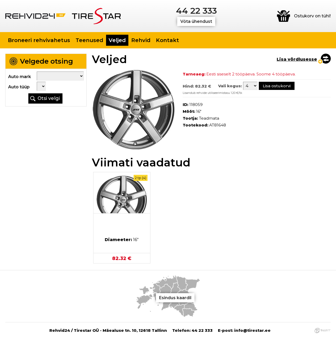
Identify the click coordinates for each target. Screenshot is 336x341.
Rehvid (140, 40)
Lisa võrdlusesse (297, 59)
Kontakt (167, 40)
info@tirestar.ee (252, 330)
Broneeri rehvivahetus (39, 40)
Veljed (117, 40)
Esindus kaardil (175, 297)
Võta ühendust (196, 21)
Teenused (89, 40)
